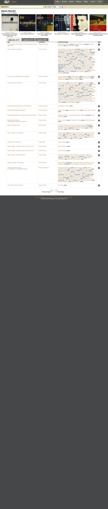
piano (65, 45)
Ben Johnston (62, 53)
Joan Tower (88, 61)
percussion (77, 67)
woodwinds (61, 94)
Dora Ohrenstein (69, 91)
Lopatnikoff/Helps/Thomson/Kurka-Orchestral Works (98, 34)
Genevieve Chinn (74, 110)
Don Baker (84, 174)
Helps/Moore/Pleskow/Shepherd (17, 110)
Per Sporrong (80, 134)
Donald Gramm (79, 44)
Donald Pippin (68, 50)
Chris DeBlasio (71, 102)
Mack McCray (86, 169)
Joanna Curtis (74, 156)
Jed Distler (75, 78)
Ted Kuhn (69, 66)
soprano (72, 44)
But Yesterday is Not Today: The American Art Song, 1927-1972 (10, 35)
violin (89, 59)
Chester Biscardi (89, 120)
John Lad (78, 66)
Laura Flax (77, 61)
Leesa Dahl (73, 170)
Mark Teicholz (75, 181)
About (93, 1)
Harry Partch (61, 49)
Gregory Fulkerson (70, 94)
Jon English (77, 95)
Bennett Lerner (62, 120)
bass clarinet (70, 95)
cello (76, 57)
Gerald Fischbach (82, 59)
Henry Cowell (27, 32)
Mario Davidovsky (44, 167)
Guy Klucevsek (70, 49)
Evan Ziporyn (85, 67)
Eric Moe (60, 185)
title (9, 42)
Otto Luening (87, 53)
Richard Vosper (87, 98)
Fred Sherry (71, 57)
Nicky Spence (75, 169)
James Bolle (61, 162)
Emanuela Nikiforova (64, 167)
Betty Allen (73, 54)
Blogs (86, 1)
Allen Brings (61, 110)
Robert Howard (78, 167)
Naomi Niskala (62, 146)
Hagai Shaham (82, 135)
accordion (78, 49)
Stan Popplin (84, 170)
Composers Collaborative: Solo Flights (44, 34)
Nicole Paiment (69, 174)
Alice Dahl (85, 99)
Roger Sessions (9, 32)
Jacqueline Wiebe (77, 98)
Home (57, 1)
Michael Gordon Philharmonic (78, 64)
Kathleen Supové (74, 79)
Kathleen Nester (76, 88)
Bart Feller (65, 88)
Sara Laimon (86, 78)
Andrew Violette (44, 32)
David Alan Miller (79, 115)
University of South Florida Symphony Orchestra (71, 155)
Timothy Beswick (68, 101)
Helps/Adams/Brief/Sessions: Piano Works (79, 34)
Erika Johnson (89, 173)
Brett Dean (69, 134)
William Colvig (67, 98)
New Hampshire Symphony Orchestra (81, 164)
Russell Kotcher (76, 173)
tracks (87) (42, 40)
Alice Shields (85, 49)
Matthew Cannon (88, 178)
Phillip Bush (61, 79)
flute (93, 53)
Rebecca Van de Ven (76, 177)
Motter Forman (84, 94)
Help (99, 1)
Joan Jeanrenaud (69, 85)
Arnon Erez (91, 137)
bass (90, 170)
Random (78, 1)
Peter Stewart (74, 83)
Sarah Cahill (87, 76)
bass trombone (86, 95)
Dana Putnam (62, 170)
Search (71, 1)
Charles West (62, 95)
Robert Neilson (77, 101)
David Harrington (72, 84)
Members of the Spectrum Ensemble (80, 133)
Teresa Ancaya (79, 157)
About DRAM (39, 197)
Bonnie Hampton (63, 181)
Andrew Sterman (89, 92)
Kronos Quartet (62, 84)
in (45, 7)
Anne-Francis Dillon (63, 176)
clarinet (82, 61)
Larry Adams (83, 91)
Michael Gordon (89, 66)
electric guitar (62, 66)
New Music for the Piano (14, 142)
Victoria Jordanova (68, 68)
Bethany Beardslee (63, 44)
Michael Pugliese (69, 67)
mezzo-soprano (81, 54)
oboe (83, 177)
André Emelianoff (63, 63)
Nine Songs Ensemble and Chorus (71, 70)
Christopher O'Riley (63, 106)
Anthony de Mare (83, 85)
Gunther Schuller (63, 128)
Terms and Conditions (66, 197)
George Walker (79, 56)
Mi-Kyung (75, 138)
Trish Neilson (78, 99)
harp (59, 70)
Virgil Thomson (90, 54)
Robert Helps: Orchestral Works (16, 155)
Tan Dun (84, 70)
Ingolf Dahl (42, 142)
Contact (46, 197)
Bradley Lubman (76, 89)
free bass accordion (63, 64)
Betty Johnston (69, 52)
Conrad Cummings (72, 92)
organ (73, 56)
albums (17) (13, 40)
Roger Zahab (42, 120)
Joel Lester (66, 61)
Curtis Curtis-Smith (63, 59)
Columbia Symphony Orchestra (67, 125)
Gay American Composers (62, 34)
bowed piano (73, 59)
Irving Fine (76, 53)
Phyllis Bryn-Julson (63, 87)
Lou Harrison (86, 101)
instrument (61, 52)
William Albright (66, 56)
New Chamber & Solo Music (15, 133)
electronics (66, 73)
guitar (81, 181)
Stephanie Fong (74, 178)
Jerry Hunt (73, 96)
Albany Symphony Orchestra (66, 115)
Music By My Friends (13, 120)
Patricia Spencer (76, 63)
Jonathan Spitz (88, 88)
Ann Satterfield (88, 156)
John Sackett (77, 176)
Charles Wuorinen (83, 57)
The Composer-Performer (27, 34)
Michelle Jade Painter (74, 159)
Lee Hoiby (86, 83)
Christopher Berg (76, 120)
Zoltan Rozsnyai (81, 125)
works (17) (28, 40)
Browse (64, 1)
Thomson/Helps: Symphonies (16, 162)
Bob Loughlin (91, 64)
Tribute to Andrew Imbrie (14, 167)
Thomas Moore (43, 110)
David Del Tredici (63, 78)
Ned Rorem (74, 60)
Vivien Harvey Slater (89, 110)
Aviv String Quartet (71, 135)
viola (83, 66)
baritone (86, 44)
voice (90, 49)
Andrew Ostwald (68, 99)
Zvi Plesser (80, 137)
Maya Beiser (65, 138)
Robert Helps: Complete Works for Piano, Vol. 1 (21, 146)
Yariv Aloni (70, 137)
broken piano (78, 68)
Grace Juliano (67, 157)
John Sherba (84, 84)
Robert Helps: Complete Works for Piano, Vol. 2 (21, 150)
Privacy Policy (54, 197)
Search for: (4, 7)
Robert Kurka (98, 32)
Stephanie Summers (64, 171)
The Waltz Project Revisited (15, 185)
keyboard (60, 67)
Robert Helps (62, 32)
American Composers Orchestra (67, 126)
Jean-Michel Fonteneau (84, 180)
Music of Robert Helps (14, 125)
